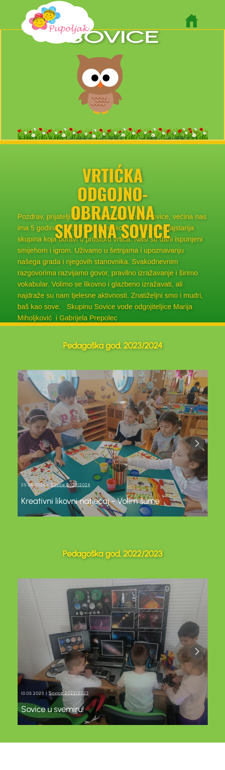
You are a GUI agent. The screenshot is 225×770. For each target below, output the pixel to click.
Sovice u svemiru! (53, 709)
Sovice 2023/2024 (70, 484)
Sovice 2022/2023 (69, 693)
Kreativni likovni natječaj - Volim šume (90, 501)
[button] (197, 443)
